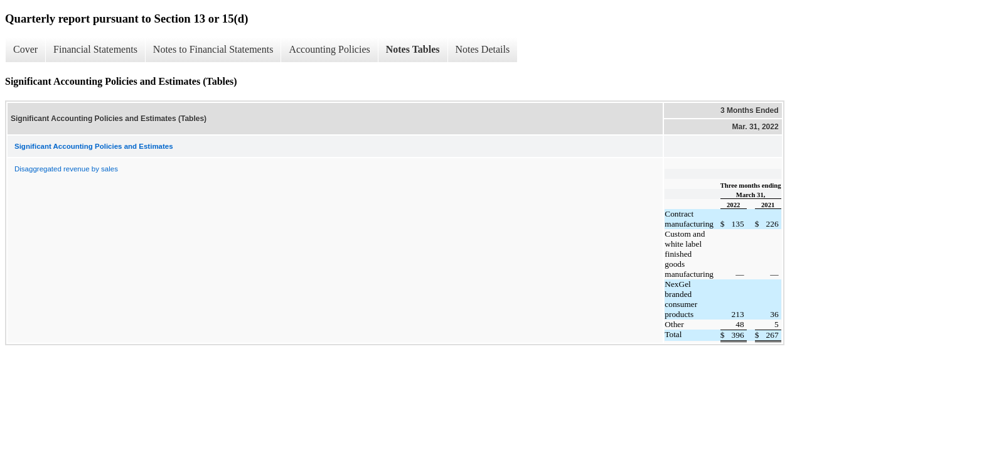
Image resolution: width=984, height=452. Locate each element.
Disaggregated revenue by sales (66, 169)
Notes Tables (413, 49)
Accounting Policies (329, 49)
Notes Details (483, 49)
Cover (25, 49)
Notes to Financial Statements (213, 49)
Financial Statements (95, 49)
